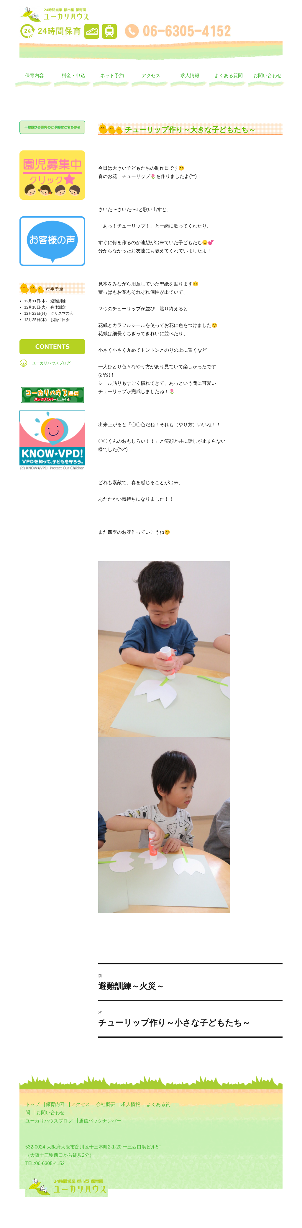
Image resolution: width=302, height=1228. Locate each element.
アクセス (151, 75)
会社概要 (105, 1104)
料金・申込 (73, 75)
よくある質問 (228, 75)
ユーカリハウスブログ (51, 363)
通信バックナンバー (100, 1120)
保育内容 (34, 75)
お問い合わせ (267, 75)
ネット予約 (112, 75)
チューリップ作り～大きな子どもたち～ (190, 129)
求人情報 (189, 75)
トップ (32, 1104)
